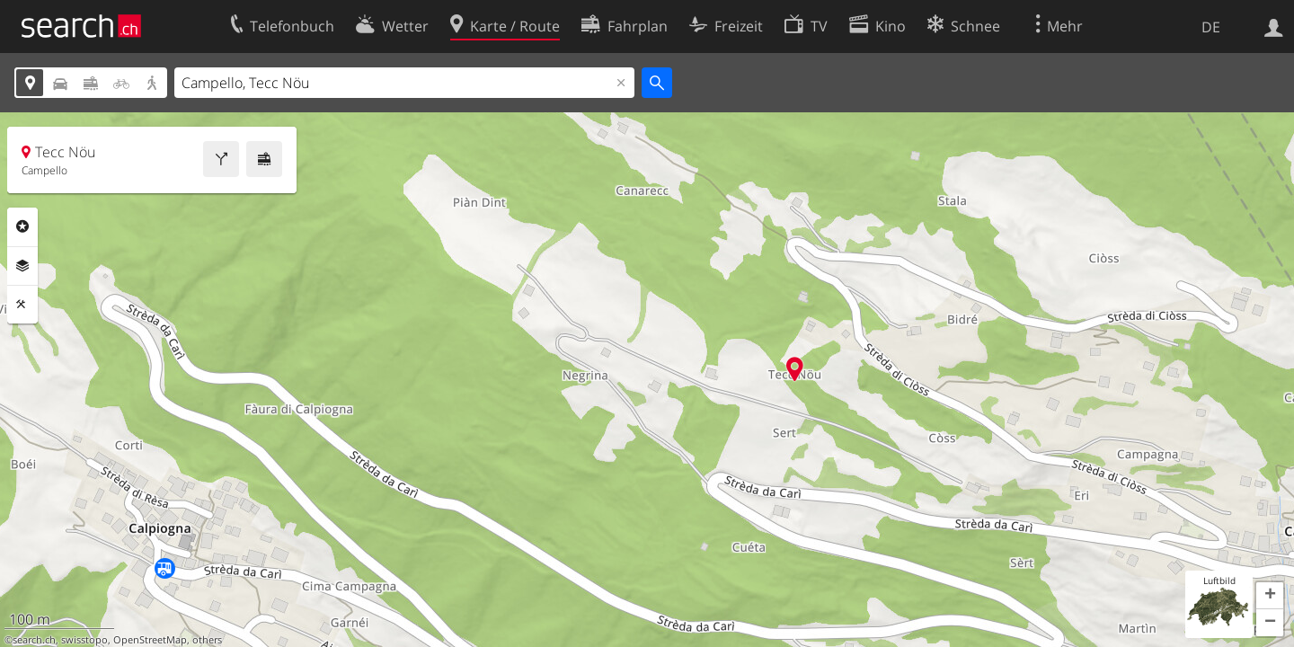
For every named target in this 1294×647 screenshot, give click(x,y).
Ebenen (22, 266)
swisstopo (84, 640)
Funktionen (22, 305)
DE (1210, 27)
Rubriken (22, 226)
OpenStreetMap (150, 640)
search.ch (34, 640)
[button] (1269, 595)
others (207, 640)
